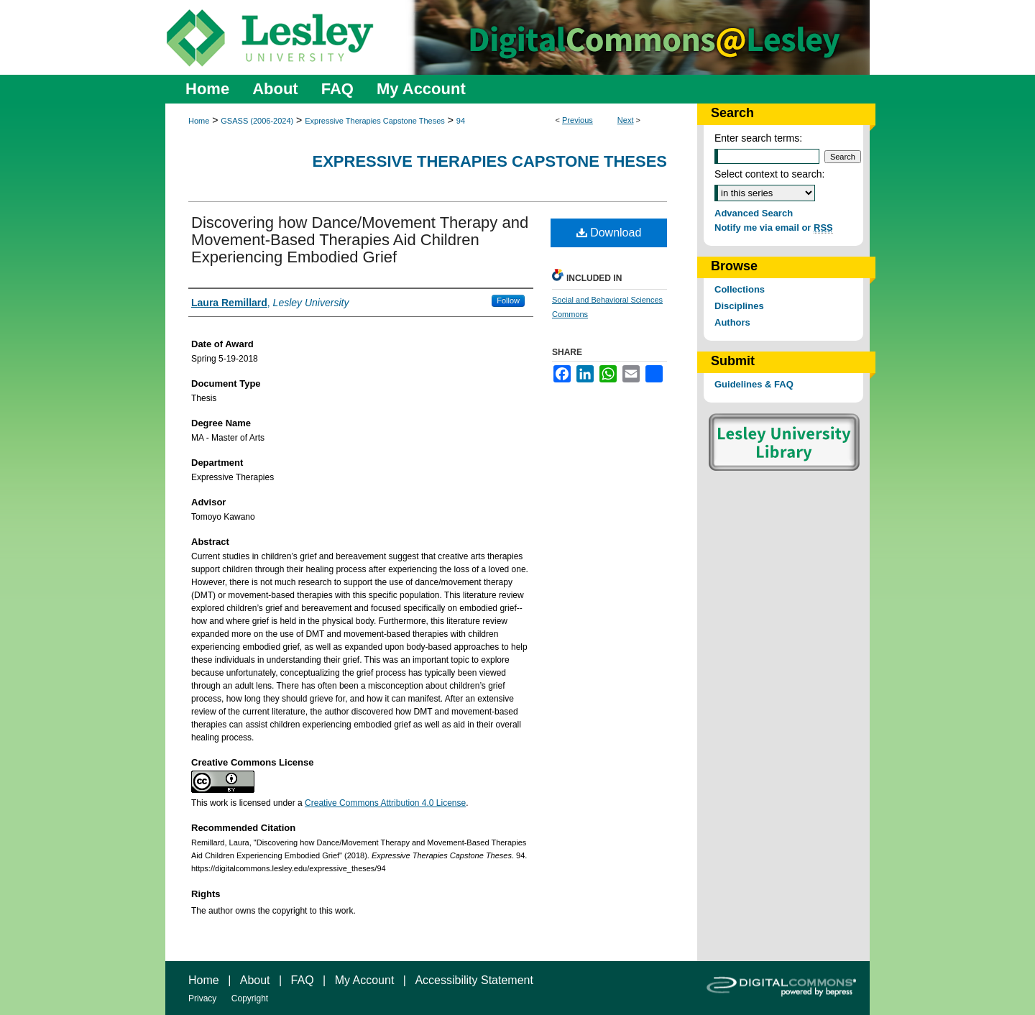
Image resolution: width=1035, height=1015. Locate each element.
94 (460, 120)
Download (609, 232)
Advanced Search (753, 213)
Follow (508, 300)
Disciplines (739, 305)
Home (198, 120)
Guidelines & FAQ (754, 384)
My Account (365, 980)
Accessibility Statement (474, 980)
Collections (739, 289)
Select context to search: (769, 174)
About (255, 980)
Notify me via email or (773, 227)
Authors (732, 322)
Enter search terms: (758, 138)
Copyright (249, 998)
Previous (577, 120)
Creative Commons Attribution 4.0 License (385, 803)
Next (625, 120)
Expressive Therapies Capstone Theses (375, 120)
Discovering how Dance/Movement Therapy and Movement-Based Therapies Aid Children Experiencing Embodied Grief (359, 239)
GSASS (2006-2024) (257, 120)
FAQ (302, 980)
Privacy (202, 998)
